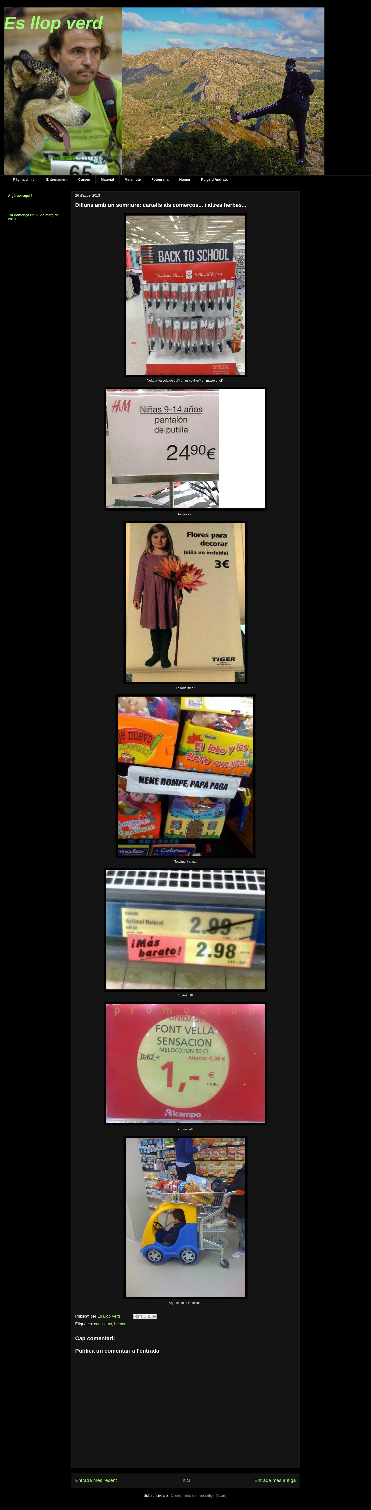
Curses (84, 179)
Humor (184, 179)
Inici (185, 1480)
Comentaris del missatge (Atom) (199, 1495)
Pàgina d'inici (24, 179)
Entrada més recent (96, 1480)
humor (119, 1324)
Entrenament (57, 179)
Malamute (133, 179)
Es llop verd (53, 23)
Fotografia (159, 179)
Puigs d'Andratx (214, 179)
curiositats (103, 1324)
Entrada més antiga (275, 1480)
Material (107, 179)
